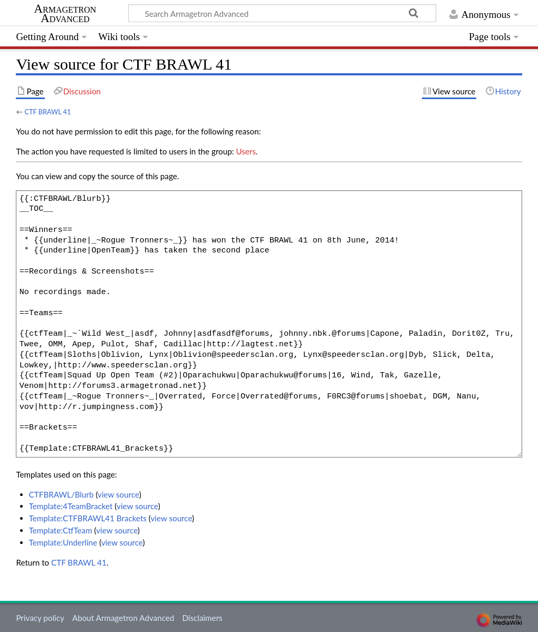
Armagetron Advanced (65, 13)
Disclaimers (202, 618)
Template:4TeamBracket (71, 506)
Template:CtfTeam (60, 530)
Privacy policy (40, 618)
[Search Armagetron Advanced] (282, 13)
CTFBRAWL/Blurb (61, 494)
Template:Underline (63, 542)
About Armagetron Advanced (123, 618)
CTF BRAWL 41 (47, 112)
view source (118, 494)
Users (245, 151)
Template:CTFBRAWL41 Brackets (88, 518)
